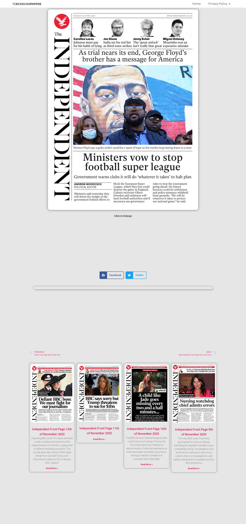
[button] (112, 275)
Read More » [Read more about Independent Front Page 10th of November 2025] (147, 464)
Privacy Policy (219, 4)
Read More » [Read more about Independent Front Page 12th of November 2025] (52, 468)
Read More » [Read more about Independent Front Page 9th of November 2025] (194, 468)
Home (196, 3)
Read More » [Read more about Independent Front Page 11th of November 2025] (99, 439)
